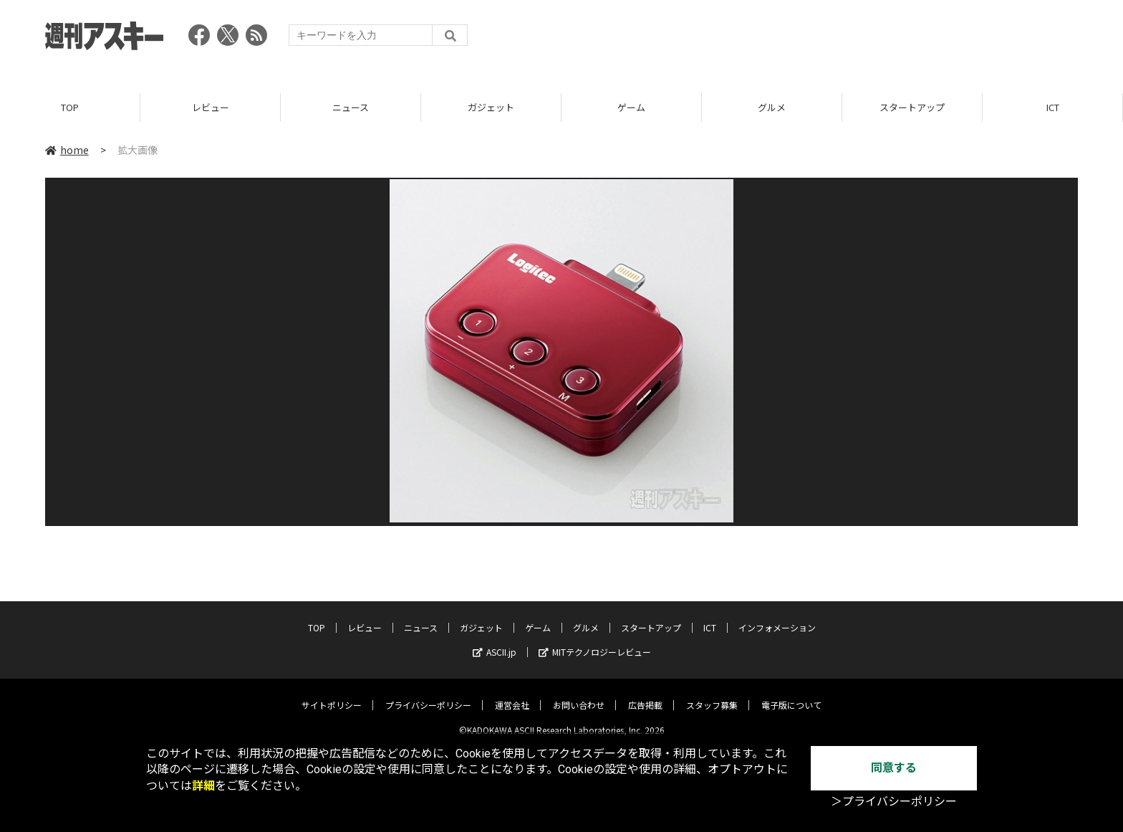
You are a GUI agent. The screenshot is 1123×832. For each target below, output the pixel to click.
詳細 (203, 786)
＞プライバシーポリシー (894, 801)
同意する (894, 768)
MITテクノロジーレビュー (595, 641)
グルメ (772, 107)
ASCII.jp (494, 641)
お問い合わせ (578, 694)
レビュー (210, 107)
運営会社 (512, 694)
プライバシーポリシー (428, 694)
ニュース (350, 107)
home (67, 150)
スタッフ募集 (712, 694)
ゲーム (631, 107)
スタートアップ (912, 107)
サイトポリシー (332, 694)
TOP (70, 107)
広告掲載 (645, 694)
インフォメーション (777, 617)
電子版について (791, 694)
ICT (1052, 107)
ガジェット (491, 107)
